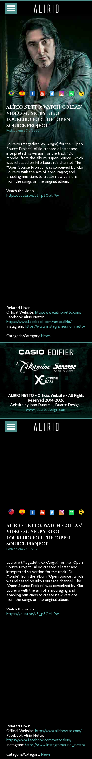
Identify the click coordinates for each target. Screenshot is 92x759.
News (46, 336)
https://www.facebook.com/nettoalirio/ (38, 321)
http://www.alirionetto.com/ (58, 312)
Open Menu (11, 8)
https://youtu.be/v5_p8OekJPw (32, 195)
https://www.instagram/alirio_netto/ (55, 326)
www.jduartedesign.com (46, 409)
